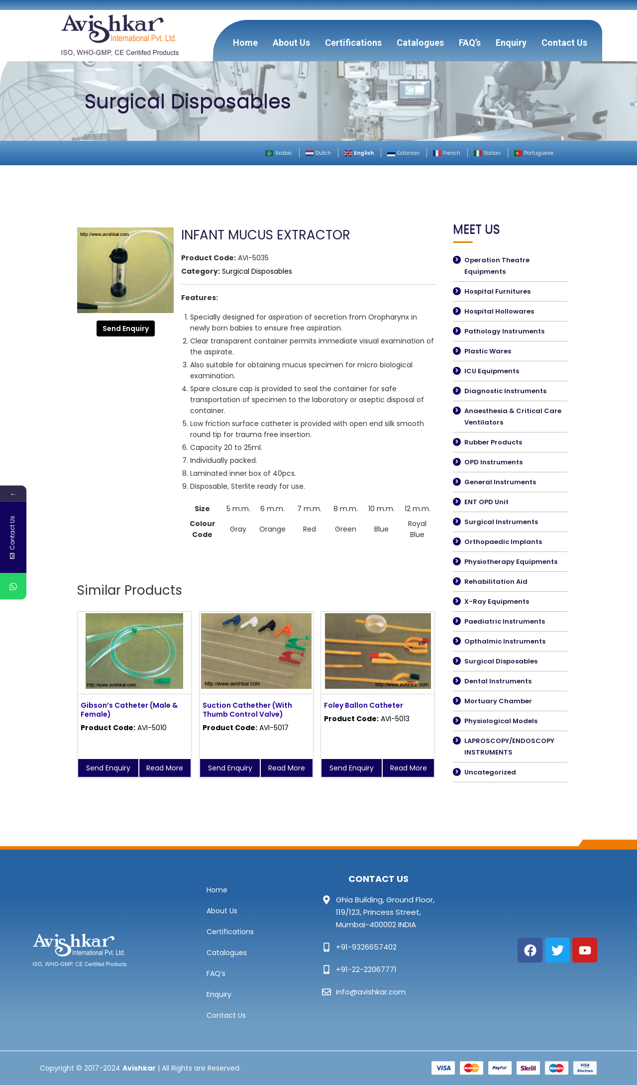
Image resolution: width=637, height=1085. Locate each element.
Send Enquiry (126, 328)
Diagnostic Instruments (505, 391)
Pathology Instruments (504, 331)
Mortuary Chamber (498, 701)
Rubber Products (493, 442)
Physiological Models (500, 721)
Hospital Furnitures (497, 291)
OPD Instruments (493, 462)
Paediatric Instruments (504, 621)
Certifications (353, 42)
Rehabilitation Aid (496, 581)
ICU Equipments (491, 371)
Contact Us (564, 42)
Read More (164, 768)
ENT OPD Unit (486, 502)
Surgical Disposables (257, 271)
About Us (291, 42)
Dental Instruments (497, 681)
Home (245, 42)
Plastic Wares (487, 351)
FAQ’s (470, 42)
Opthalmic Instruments (504, 641)
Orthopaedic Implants (503, 541)
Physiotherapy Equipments (510, 561)
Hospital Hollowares (499, 311)
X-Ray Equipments (496, 601)
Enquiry (511, 42)
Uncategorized (490, 772)
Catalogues (420, 42)
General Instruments (500, 482)
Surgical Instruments (501, 522)
